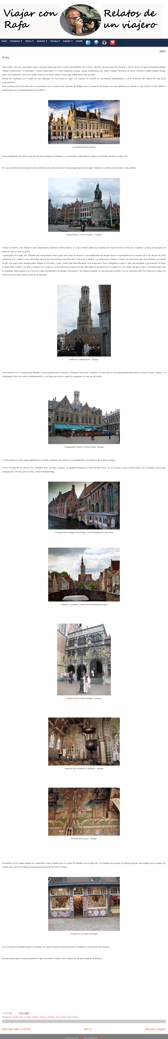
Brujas (51, 1017)
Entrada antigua (155, 1029)
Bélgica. (43, 1017)
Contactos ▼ (16, 41)
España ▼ (68, 41)
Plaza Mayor (73, 1017)
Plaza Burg (61, 1017)
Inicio (4, 41)
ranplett (80, 1038)
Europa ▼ (55, 41)
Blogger (100, 1038)
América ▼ (42, 41)
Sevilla (79, 41)
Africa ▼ (30, 41)
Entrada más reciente (16, 1029)
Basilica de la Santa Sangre (25, 1017)
